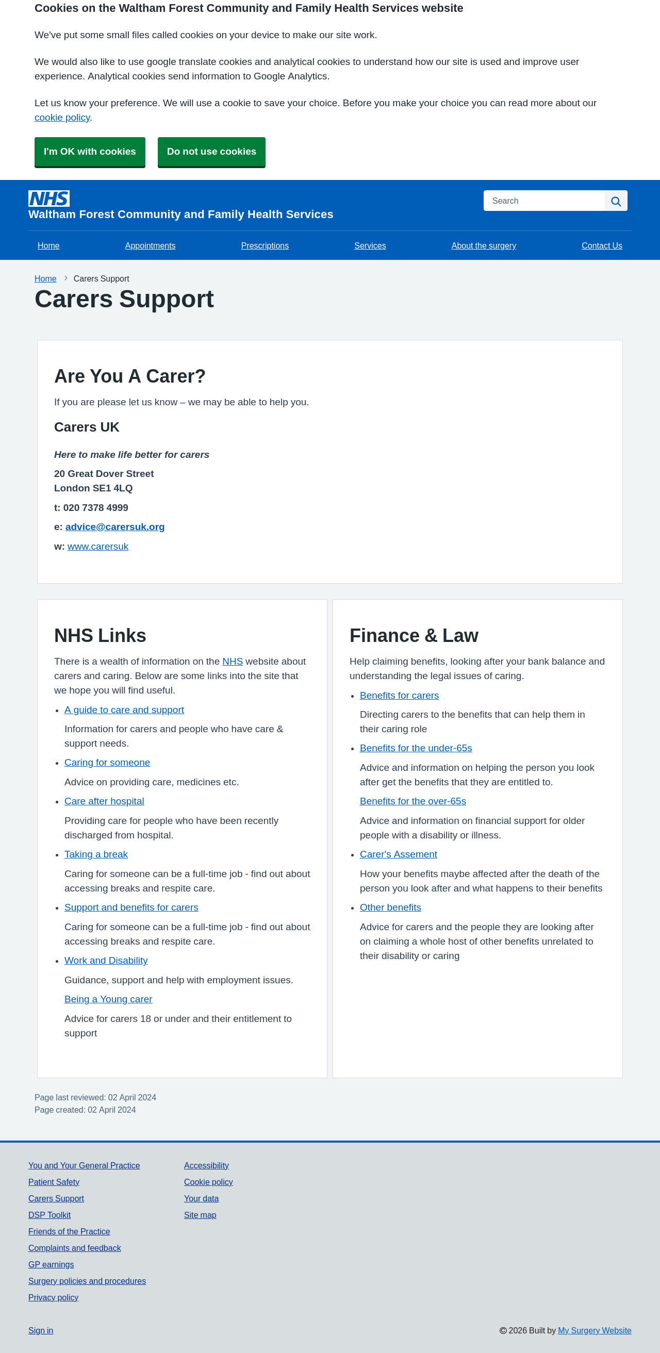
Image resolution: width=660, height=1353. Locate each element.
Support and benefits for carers (131, 907)
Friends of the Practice (69, 1231)
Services (370, 245)
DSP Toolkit (49, 1215)
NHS (232, 661)
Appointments (150, 245)
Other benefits (390, 907)
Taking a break (96, 854)
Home (49, 245)
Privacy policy (53, 1297)
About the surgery (484, 245)
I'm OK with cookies (90, 151)
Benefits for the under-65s (416, 748)
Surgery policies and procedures (87, 1281)
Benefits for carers (399, 695)
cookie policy (62, 117)
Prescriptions (265, 245)
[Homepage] (249, 205)
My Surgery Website (595, 1330)
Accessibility (206, 1165)
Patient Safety (53, 1182)
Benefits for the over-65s (413, 801)
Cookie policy (208, 1182)
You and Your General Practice (84, 1165)
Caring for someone (107, 762)
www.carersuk (98, 546)
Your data (201, 1198)
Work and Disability (106, 960)
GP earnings (51, 1264)
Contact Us (602, 245)
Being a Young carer (108, 999)
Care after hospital (104, 801)
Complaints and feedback (74, 1248)
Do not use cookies (211, 151)
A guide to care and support (124, 710)
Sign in (40, 1330)
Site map (200, 1215)
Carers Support (56, 1198)
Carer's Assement (398, 854)
